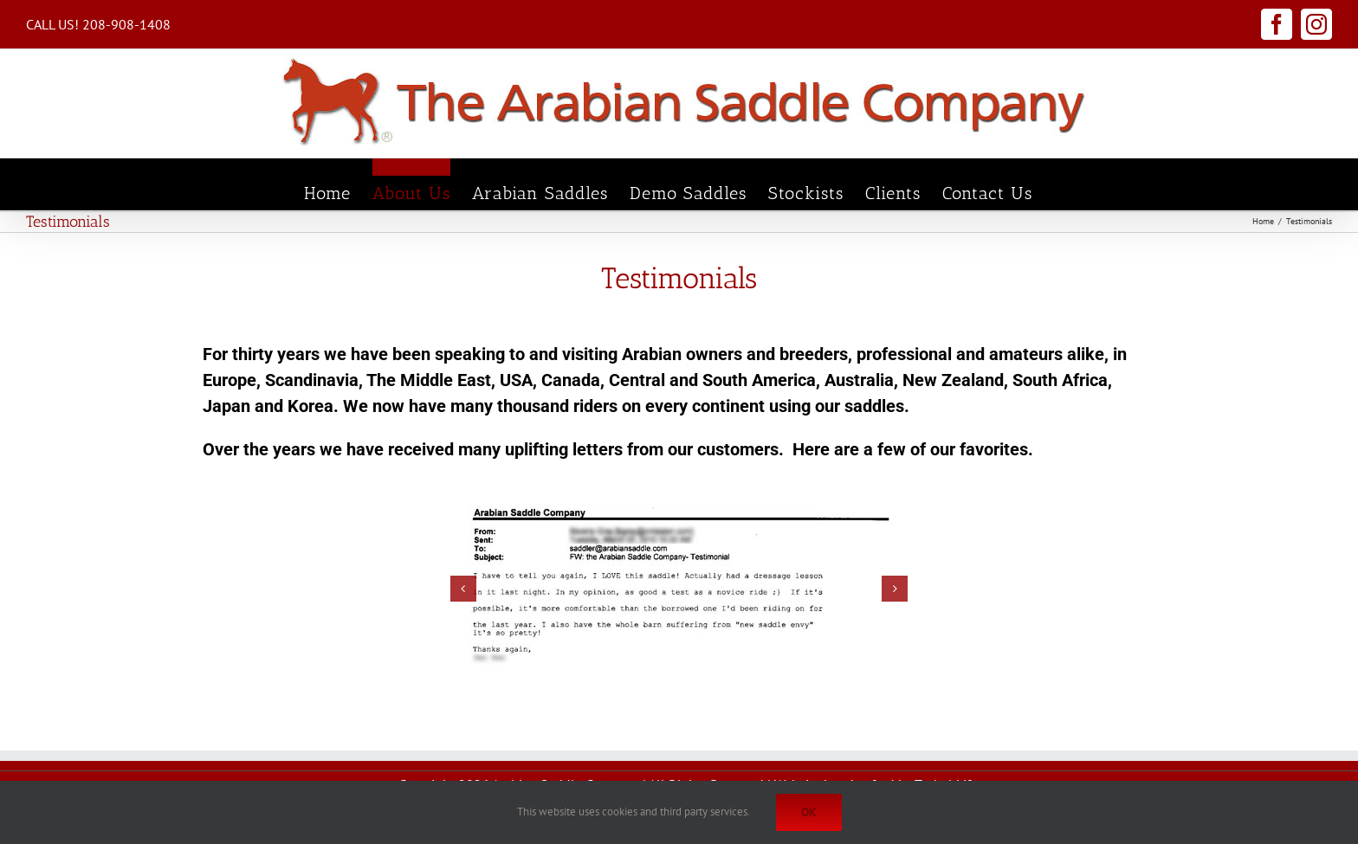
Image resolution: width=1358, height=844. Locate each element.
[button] (463, 589)
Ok (809, 812)
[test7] (679, 589)
